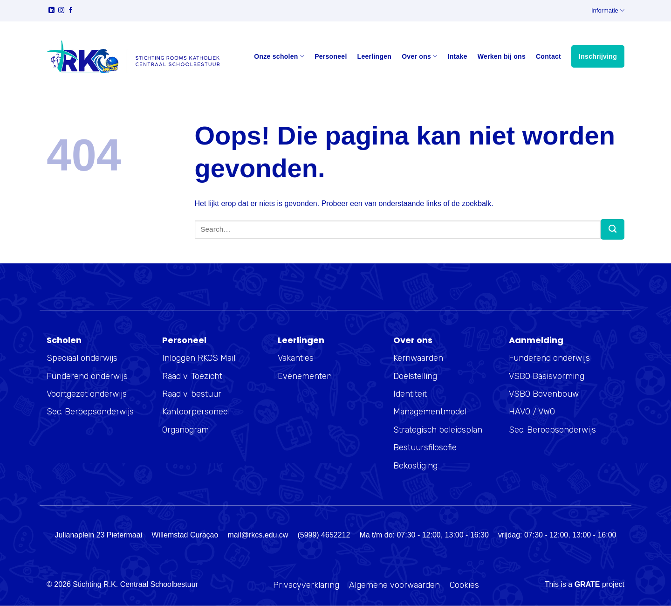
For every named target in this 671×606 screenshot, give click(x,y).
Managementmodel (429, 411)
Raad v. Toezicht (192, 376)
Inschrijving (598, 56)
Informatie (607, 10)
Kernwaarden (418, 358)
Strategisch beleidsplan (437, 430)
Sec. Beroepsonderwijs (90, 411)
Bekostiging (415, 466)
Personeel (331, 56)
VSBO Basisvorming (546, 376)
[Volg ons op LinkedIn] (51, 11)
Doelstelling (415, 376)
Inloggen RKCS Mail (198, 358)
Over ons (419, 56)
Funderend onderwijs (87, 376)
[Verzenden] (612, 229)
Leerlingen (374, 56)
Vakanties (296, 358)
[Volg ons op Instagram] (61, 11)
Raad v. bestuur (191, 394)
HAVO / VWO (532, 411)
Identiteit (410, 394)
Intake (457, 56)
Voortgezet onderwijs (87, 394)
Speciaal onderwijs (82, 358)
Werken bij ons (502, 56)
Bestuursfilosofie (425, 447)
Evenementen (305, 376)
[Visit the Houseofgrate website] (587, 584)
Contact (548, 56)
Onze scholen (279, 56)
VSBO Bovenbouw (544, 394)
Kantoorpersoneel (196, 411)
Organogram (185, 430)
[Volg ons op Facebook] (71, 11)
